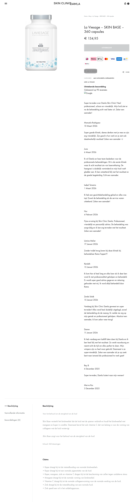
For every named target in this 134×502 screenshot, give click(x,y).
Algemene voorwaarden (109, 482)
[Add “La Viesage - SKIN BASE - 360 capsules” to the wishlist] (90, 72)
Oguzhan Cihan (36, 482)
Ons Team (76, 454)
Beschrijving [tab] (13, 100)
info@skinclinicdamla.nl (56, 447)
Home (85, 16)
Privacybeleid (125, 482)
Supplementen (109, 78)
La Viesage (91, 82)
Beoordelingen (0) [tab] (13, 115)
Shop (90, 16)
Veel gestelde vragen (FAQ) (80, 437)
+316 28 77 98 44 (58, 441)
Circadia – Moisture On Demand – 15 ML (65, 388)
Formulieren (76, 443)
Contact (75, 464)
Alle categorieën (99, 78)
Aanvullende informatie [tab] (16, 107)
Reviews (75, 449)
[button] (6, 406)
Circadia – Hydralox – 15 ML (104, 388)
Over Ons (76, 459)
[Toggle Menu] (6, 3)
